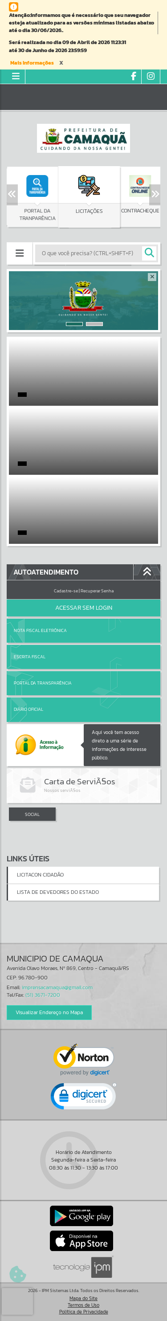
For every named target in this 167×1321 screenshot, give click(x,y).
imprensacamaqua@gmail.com (57, 987)
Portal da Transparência (43, 683)
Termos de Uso (83, 1305)
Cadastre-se (66, 590)
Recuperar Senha (97, 590)
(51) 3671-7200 (42, 995)
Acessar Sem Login (83, 607)
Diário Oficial (28, 709)
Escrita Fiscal (29, 656)
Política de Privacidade (83, 1311)
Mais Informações (32, 63)
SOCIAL (32, 814)
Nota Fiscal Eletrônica (40, 630)
